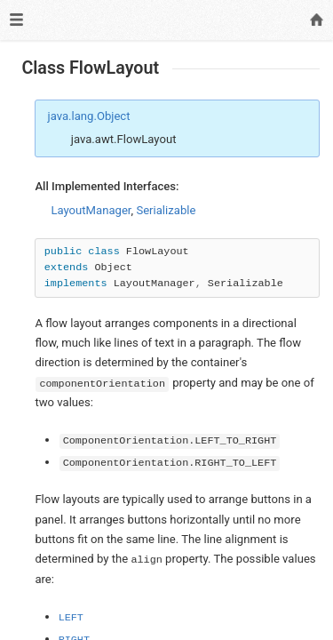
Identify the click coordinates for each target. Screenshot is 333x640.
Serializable (165, 210)
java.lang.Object (89, 116)
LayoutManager (91, 210)
